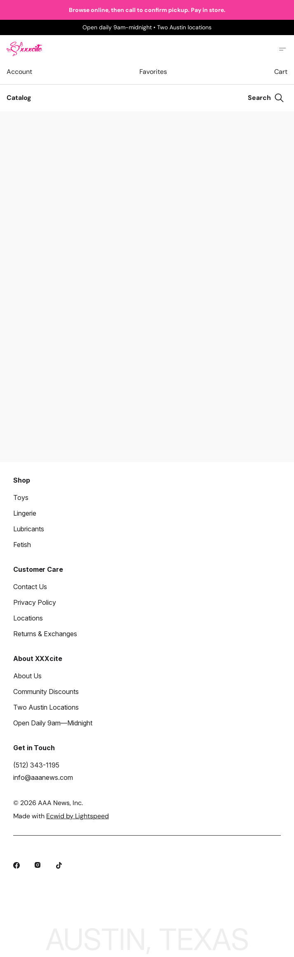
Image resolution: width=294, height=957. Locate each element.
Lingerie (24, 513)
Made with (61, 816)
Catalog (19, 97)
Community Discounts (46, 691)
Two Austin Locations (46, 707)
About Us (27, 676)
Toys (20, 497)
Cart (280, 71)
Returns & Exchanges (45, 634)
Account (19, 71)
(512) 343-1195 (36, 765)
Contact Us (30, 587)
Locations (28, 618)
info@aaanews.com (43, 777)
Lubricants (28, 529)
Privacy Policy (34, 602)
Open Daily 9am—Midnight (52, 723)
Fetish (22, 544)
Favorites (153, 71)
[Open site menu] (282, 49)
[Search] (266, 97)
